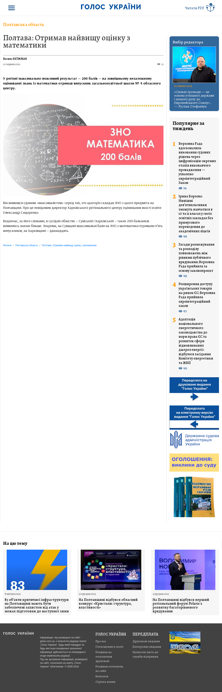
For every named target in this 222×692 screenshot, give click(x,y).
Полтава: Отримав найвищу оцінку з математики (66, 41)
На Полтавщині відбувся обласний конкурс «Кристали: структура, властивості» (108, 603)
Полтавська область (23, 24)
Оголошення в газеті (109, 647)
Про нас (100, 641)
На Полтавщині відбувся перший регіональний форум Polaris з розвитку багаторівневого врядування (181, 605)
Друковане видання (146, 641)
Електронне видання (147, 647)
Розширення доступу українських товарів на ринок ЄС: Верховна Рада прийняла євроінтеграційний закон (197, 295)
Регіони (7, 245)
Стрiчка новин (105, 682)
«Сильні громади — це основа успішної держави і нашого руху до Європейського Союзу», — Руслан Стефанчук (194, 99)
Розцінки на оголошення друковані (103, 656)
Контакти (101, 676)
